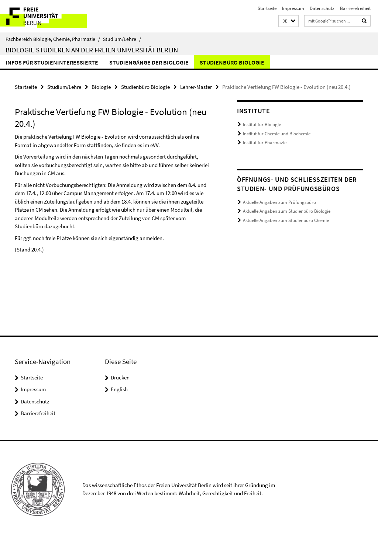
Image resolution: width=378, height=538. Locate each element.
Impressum (293, 8)
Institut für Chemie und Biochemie (276, 134)
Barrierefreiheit (355, 8)
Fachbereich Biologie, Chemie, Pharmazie (53, 39)
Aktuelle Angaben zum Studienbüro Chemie (286, 220)
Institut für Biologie (262, 124)
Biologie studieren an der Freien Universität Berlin (92, 49)
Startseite (267, 8)
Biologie (101, 86)
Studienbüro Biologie (232, 62)
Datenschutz (322, 8)
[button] (288, 21)
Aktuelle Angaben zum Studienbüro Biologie (286, 211)
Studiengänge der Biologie (149, 62)
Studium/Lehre (122, 39)
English (119, 389)
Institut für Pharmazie (264, 142)
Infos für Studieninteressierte (52, 62)
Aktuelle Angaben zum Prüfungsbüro (279, 202)
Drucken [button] (120, 377)
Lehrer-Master (196, 86)
